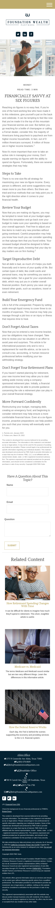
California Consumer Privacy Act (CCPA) (25, 845)
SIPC (40, 868)
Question (9, 519)
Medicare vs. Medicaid (28, 666)
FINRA (34, 868)
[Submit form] (12, 546)
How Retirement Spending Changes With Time (27, 605)
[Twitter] (18, 34)
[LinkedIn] (25, 34)
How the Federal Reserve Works (27, 727)
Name (10, 485)
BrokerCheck (7, 811)
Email (10, 502)
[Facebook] (31, 34)
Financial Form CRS (12, 804)
